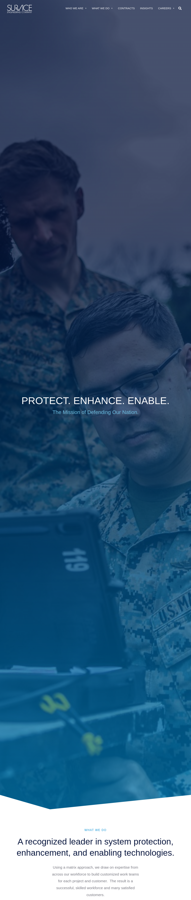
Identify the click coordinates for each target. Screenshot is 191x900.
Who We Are (76, 8)
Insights (146, 8)
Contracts (126, 8)
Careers (166, 8)
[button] (180, 8)
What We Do (102, 8)
